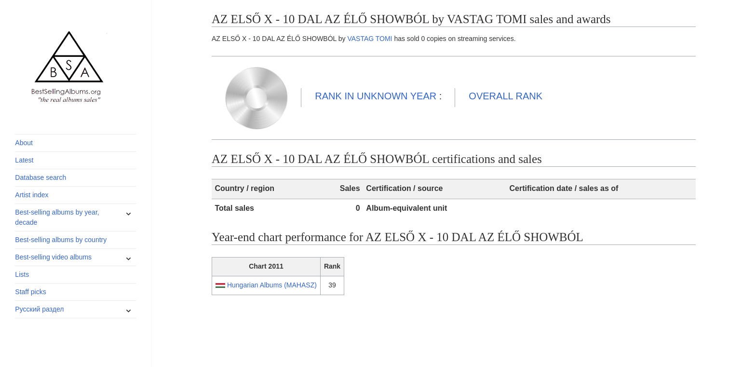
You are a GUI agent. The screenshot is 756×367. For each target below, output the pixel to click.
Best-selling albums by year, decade (57, 217)
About (24, 143)
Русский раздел (39, 309)
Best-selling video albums (53, 257)
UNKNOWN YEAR (375, 96)
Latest (24, 160)
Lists (22, 274)
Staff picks (30, 292)
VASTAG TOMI (369, 38)
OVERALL (505, 96)
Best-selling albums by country (61, 240)
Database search (40, 177)
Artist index (31, 195)
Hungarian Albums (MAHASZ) (272, 285)
